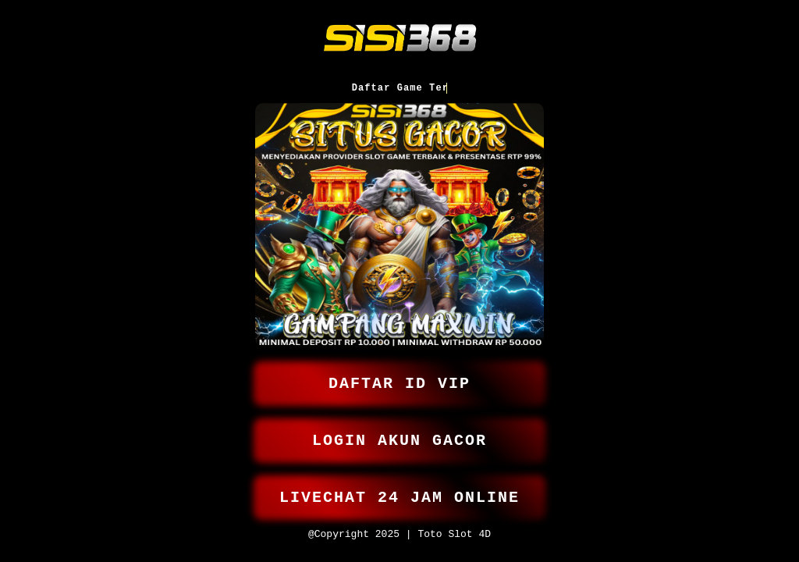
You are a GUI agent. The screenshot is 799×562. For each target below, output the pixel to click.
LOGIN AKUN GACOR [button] (399, 433)
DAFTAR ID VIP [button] (399, 373)
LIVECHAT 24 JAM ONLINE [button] (399, 493)
